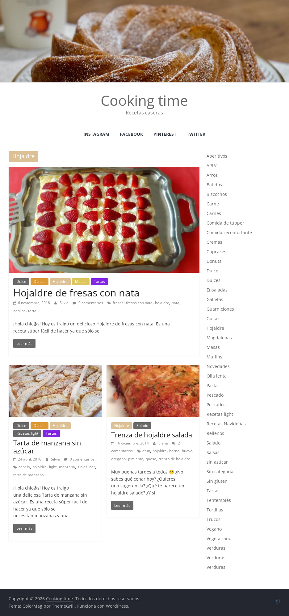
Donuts (214, 261)
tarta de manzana (28, 475)
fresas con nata (139, 302)
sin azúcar (86, 466)
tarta (32, 310)
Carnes (214, 213)
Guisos (213, 318)
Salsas (213, 452)
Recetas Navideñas (226, 424)
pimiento (135, 458)
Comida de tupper (225, 223)
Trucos (213, 519)
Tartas (99, 281)
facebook (131, 134)
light (53, 466)
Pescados (216, 404)
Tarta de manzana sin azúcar (47, 446)
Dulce (21, 281)
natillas (19, 310)
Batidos (214, 185)
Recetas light (27, 433)
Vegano (214, 529)
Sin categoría (220, 471)
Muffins (214, 357)
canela (24, 466)
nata (175, 302)
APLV (211, 165)
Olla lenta (217, 376)
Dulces (39, 281)
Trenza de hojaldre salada (151, 434)
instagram (96, 134)
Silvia (64, 302)
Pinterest (164, 134)
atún (146, 450)
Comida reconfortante (229, 232)
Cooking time (144, 100)
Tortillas (215, 510)
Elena (163, 443)
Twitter (196, 134)
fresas (118, 302)
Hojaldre (60, 281)
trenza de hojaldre (174, 458)
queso (151, 458)
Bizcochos (217, 194)
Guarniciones (220, 309)
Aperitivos (217, 156)
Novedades (218, 366)
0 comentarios (88, 302)
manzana (67, 466)
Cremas (214, 242)
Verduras (216, 548)
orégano (118, 458)
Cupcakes (216, 251)
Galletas (215, 299)
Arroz (212, 175)
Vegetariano (219, 538)
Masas (80, 281)
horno (174, 450)
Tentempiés (219, 500)
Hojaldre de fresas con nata (76, 292)
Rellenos (215, 433)
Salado (142, 425)
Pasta (212, 385)
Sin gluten (217, 481)
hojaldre (162, 302)
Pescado (215, 395)
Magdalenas (219, 338)
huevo (187, 450)
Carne (213, 204)
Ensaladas (217, 290)
